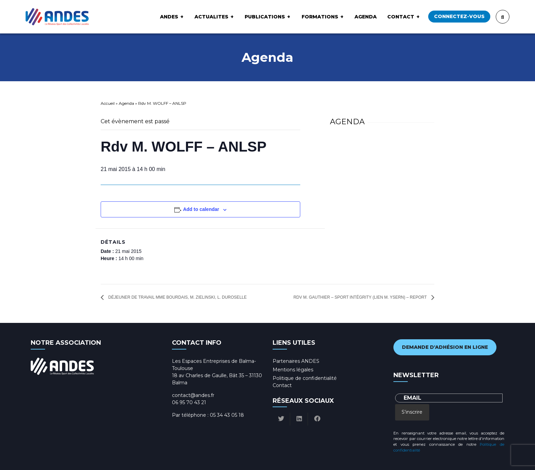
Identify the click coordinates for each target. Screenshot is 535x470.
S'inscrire (412, 412)
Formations (320, 17)
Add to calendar (201, 209)
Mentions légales (293, 370)
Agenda (366, 17)
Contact (400, 17)
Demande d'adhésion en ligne (445, 347)
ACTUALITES (211, 17)
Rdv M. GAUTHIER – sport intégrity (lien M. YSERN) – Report (360, 297)
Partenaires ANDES (296, 361)
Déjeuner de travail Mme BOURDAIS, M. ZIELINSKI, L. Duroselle (177, 297)
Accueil (108, 103)
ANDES (169, 17)
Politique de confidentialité (305, 378)
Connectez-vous (459, 16)
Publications (265, 17)
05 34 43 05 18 (227, 415)
